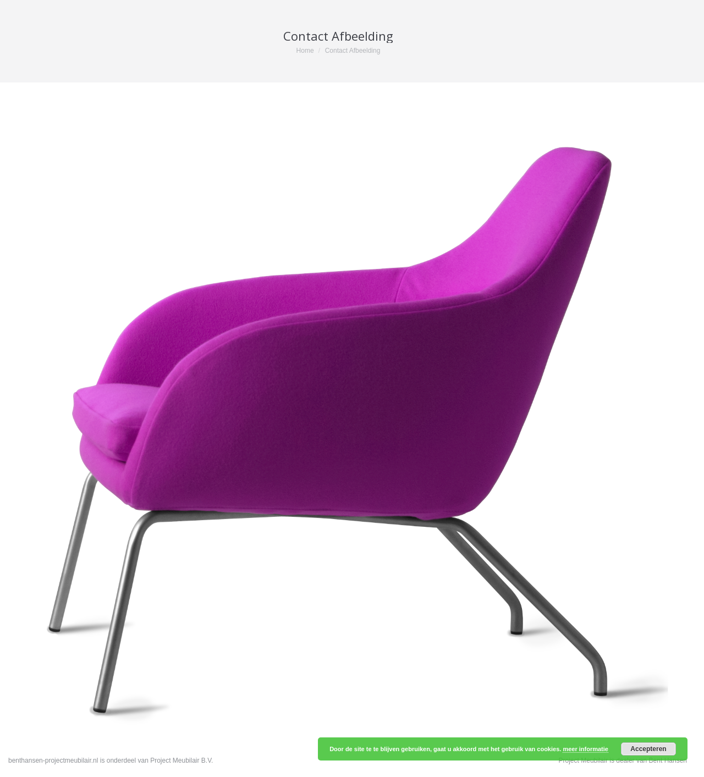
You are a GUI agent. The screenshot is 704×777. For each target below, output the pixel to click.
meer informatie (585, 749)
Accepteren (648, 749)
